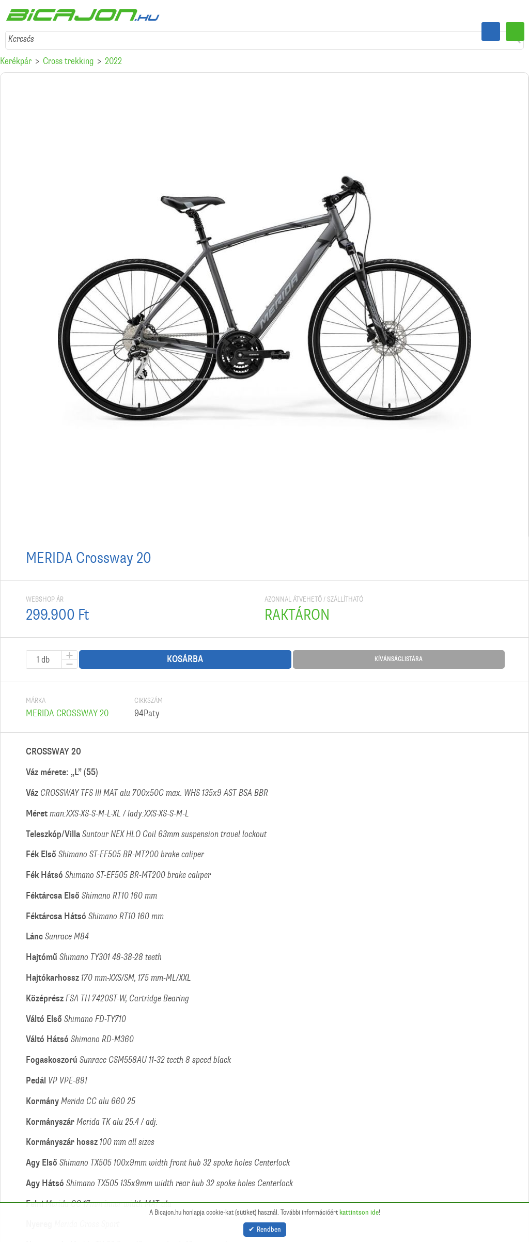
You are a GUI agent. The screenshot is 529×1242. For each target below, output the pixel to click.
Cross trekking (68, 61)
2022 (113, 61)
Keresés (21, 38)
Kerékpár (16, 61)
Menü (515, 31)
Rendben (269, 1228)
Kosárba (185, 659)
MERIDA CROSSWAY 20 (67, 713)
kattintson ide (359, 1209)
